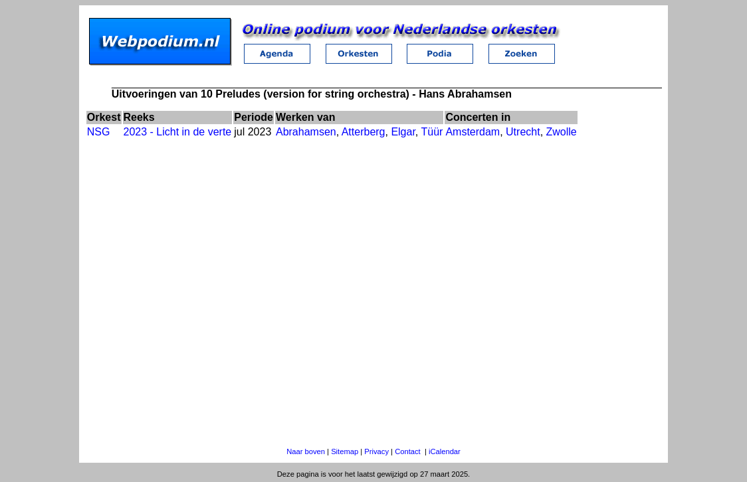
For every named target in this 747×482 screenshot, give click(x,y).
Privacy (376, 451)
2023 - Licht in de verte (178, 131)
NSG (98, 131)
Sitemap (344, 451)
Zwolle (561, 131)
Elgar (403, 131)
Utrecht (523, 131)
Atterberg (363, 131)
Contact (408, 451)
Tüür (432, 131)
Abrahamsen (306, 131)
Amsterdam (472, 131)
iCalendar (445, 451)
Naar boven (305, 451)
